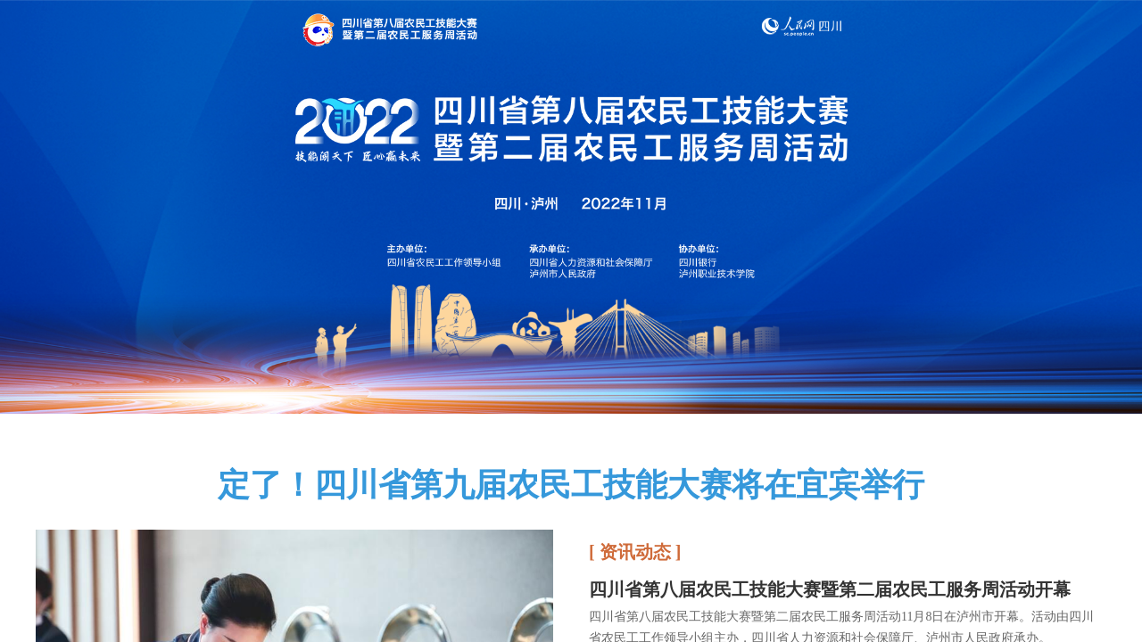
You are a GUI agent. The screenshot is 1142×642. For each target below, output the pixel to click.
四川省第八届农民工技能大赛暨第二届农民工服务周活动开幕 (830, 589)
